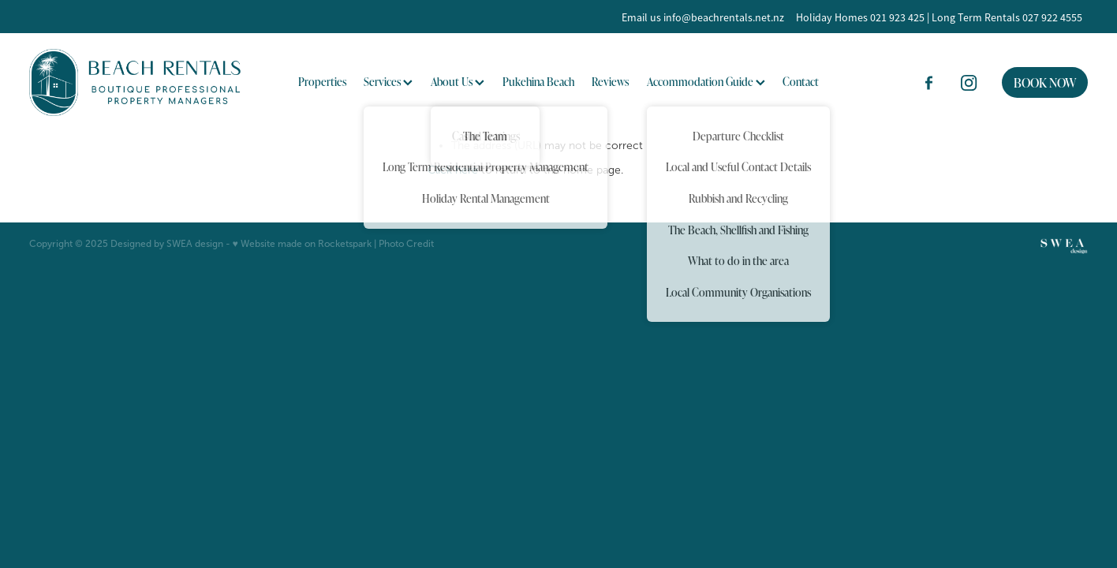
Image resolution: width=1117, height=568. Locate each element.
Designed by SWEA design (166, 243)
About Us (457, 81)
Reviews (610, 81)
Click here (453, 170)
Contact (801, 81)
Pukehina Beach (538, 81)
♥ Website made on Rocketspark (302, 243)
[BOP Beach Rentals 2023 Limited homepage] (135, 83)
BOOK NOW (1045, 82)
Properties (322, 81)
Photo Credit (406, 243)
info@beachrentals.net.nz (723, 17)
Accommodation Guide (706, 81)
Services (388, 81)
